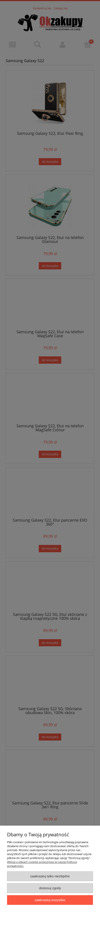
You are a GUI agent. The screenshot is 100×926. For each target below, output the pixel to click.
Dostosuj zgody (50, 888)
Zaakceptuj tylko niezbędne (50, 876)
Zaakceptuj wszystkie (50, 900)
